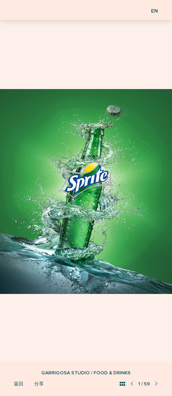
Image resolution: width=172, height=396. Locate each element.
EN (154, 11)
